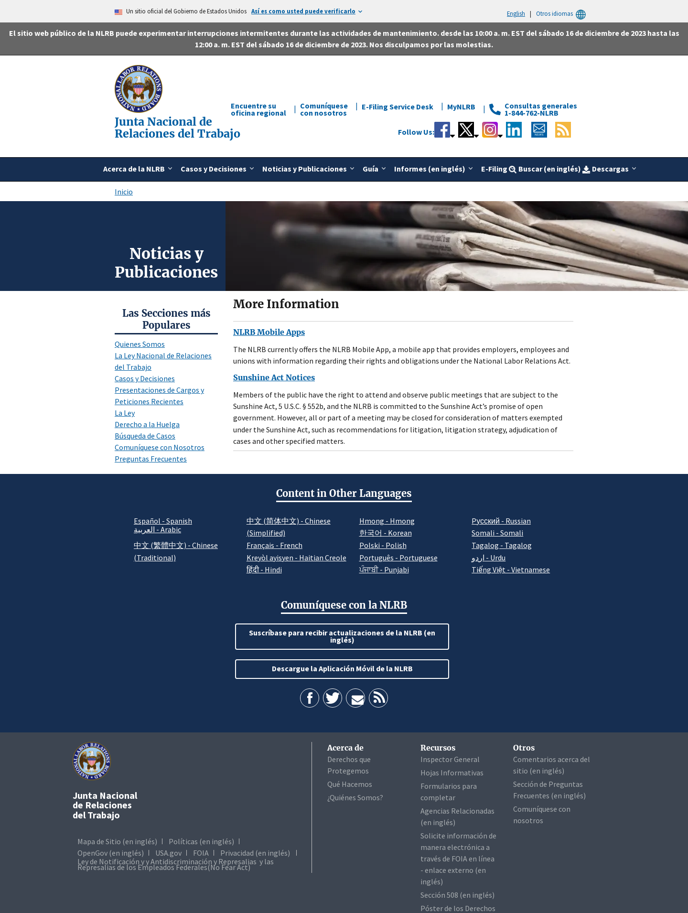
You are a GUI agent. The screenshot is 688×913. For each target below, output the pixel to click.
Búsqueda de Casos (145, 435)
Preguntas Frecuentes (151, 458)
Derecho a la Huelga (147, 424)
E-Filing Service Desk (397, 106)
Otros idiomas (562, 14)
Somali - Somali (497, 532)
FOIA (201, 853)
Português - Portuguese (398, 557)
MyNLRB (461, 106)
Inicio (124, 191)
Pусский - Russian (501, 521)
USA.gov (168, 853)
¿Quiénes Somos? (355, 797)
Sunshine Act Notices (274, 377)
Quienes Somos (140, 344)
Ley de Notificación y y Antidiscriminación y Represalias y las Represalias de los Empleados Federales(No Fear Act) (175, 864)
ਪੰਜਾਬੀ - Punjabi (384, 569)
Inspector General (450, 759)
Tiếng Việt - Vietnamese (511, 569)
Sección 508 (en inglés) (457, 895)
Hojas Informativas (452, 772)
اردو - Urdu (488, 557)
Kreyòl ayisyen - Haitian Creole (296, 557)
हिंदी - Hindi (264, 569)
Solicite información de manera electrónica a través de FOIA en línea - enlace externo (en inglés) (458, 858)
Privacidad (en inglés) (255, 853)
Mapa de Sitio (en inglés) (117, 841)
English (516, 13)
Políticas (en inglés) (201, 841)
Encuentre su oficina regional (258, 109)
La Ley (125, 413)
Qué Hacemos (349, 784)
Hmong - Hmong (387, 521)
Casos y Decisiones (145, 378)
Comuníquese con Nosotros (159, 447)
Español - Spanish (163, 521)
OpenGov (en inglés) (110, 853)
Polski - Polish (383, 545)
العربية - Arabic (157, 530)
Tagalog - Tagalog (502, 545)
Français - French (274, 545)
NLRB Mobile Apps (269, 332)
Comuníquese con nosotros (324, 109)
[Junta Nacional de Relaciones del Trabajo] (139, 88)
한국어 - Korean (385, 532)
